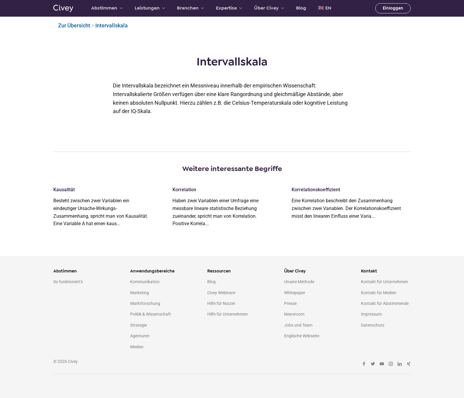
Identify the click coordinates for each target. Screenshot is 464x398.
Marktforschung (145, 303)
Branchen (190, 8)
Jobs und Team (298, 325)
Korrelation (184, 189)
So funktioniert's (68, 281)
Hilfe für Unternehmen (227, 314)
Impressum (371, 314)
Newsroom (294, 314)
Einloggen (393, 8)
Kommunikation (145, 281)
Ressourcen (219, 271)
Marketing (139, 292)
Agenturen (140, 335)
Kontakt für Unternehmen (384, 281)
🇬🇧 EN (324, 8)
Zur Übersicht (74, 25)
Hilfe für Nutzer (221, 303)
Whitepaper (294, 292)
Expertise (229, 8)
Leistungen (150, 8)
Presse (290, 303)
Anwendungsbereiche (152, 271)
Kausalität (64, 189)
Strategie (138, 325)
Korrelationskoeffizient (316, 189)
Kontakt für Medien (378, 292)
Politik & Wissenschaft (150, 314)
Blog (301, 8)
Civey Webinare (221, 292)
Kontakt (369, 271)
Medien (137, 346)
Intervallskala (111, 25)
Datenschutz (372, 325)
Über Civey (269, 8)
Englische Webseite (301, 335)
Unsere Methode (299, 281)
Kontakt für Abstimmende (385, 303)
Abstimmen (107, 8)
